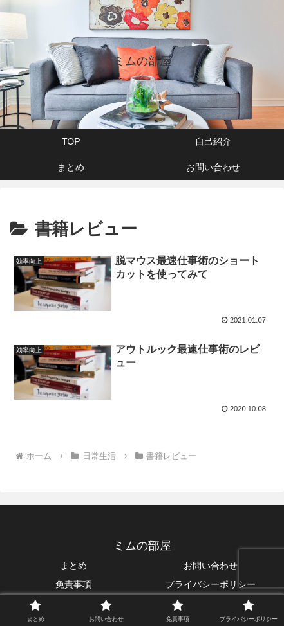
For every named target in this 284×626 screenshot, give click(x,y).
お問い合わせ (211, 565)
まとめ (73, 565)
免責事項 (73, 584)
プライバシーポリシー (211, 584)
